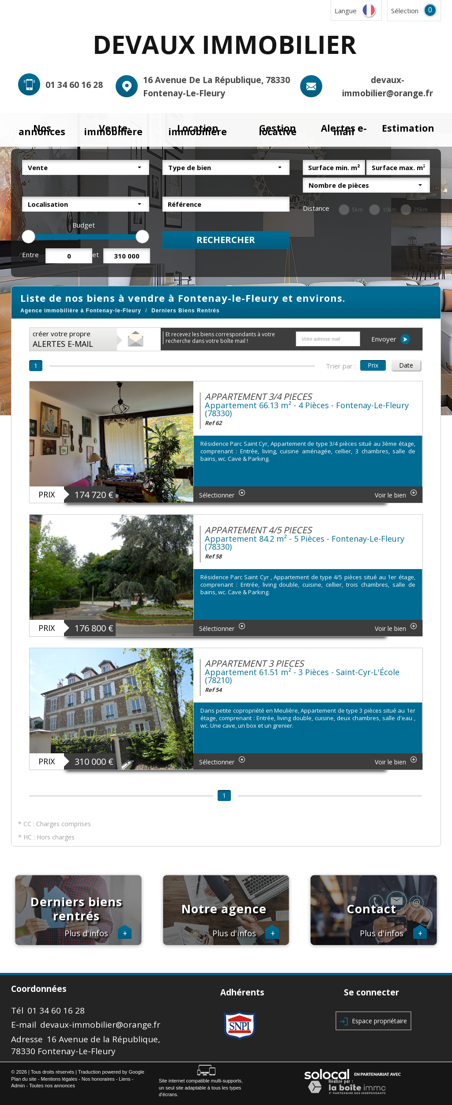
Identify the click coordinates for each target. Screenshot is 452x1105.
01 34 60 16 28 (74, 85)
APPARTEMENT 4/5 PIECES (258, 530)
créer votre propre (63, 339)
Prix (373, 365)
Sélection (404, 10)
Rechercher (225, 240)
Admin (18, 1085)
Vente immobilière (113, 130)
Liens (124, 1079)
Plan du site (23, 1079)
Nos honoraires (98, 1079)
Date (406, 365)
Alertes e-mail (344, 130)
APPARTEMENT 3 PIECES (254, 663)
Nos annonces (42, 130)
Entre (30, 254)
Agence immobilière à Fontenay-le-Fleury (80, 311)
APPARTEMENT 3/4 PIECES (258, 397)
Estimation (408, 128)
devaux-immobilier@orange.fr (100, 1024)
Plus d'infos (98, 933)
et (95, 254)
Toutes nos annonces (52, 1085)
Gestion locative (278, 130)
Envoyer (390, 339)
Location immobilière (197, 130)
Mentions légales (59, 1079)
